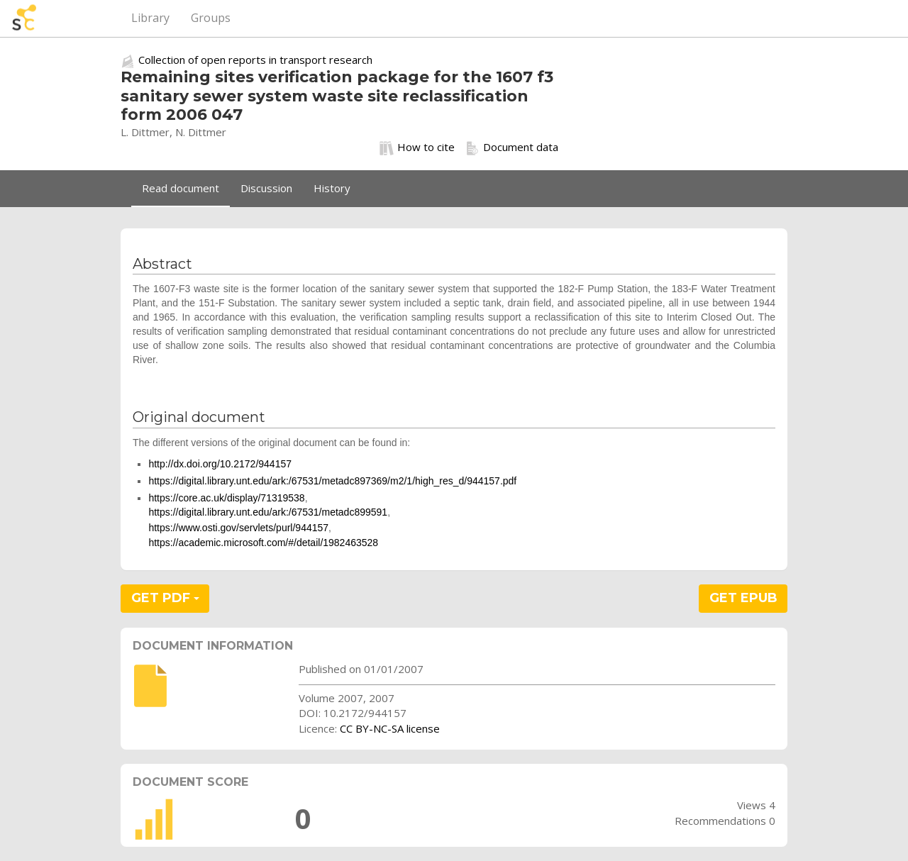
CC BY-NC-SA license (390, 728)
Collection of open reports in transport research (255, 59)
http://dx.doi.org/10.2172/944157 (220, 464)
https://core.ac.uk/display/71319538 (226, 498)
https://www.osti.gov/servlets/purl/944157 (238, 527)
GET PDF (165, 598)
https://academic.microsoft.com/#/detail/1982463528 (263, 542)
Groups (211, 18)
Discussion (266, 188)
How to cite (417, 147)
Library (150, 18)
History (332, 188)
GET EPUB (743, 598)
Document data (511, 147)
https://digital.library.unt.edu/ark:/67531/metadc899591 (267, 512)
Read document (180, 188)
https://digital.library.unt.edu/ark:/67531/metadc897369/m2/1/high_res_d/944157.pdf (332, 481)
